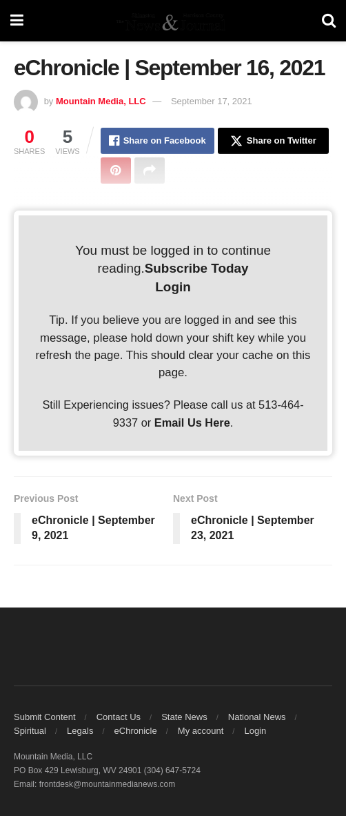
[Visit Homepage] (172, 21)
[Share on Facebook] (157, 141)
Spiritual (30, 731)
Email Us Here (192, 422)
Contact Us (118, 717)
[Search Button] (329, 20)
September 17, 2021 (211, 101)
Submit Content (45, 717)
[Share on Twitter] (273, 141)
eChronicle (135, 731)
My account (200, 731)
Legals (80, 731)
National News (257, 717)
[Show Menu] (16, 20)
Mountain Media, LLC (101, 101)
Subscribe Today (197, 268)
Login (172, 287)
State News (184, 717)
